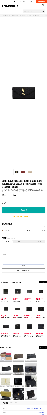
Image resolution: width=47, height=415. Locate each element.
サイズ (4, 203)
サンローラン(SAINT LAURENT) (35, 408)
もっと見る (43, 282)
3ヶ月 (40, 241)
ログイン (31, 1)
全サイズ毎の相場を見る (23, 270)
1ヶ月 (29, 241)
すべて (7, 241)
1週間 (18, 241)
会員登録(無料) (41, 1)
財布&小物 (41, 412)
